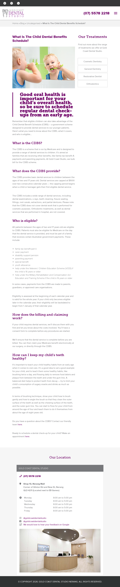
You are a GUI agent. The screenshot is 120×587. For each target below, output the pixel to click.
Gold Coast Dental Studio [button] (33, 468)
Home (15, 23)
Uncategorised (33, 23)
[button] (5, 3)
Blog (22, 23)
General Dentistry (92, 69)
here (20, 424)
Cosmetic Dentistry (93, 61)
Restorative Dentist (93, 76)
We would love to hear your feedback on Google (46, 524)
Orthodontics (92, 84)
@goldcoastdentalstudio (34, 518)
